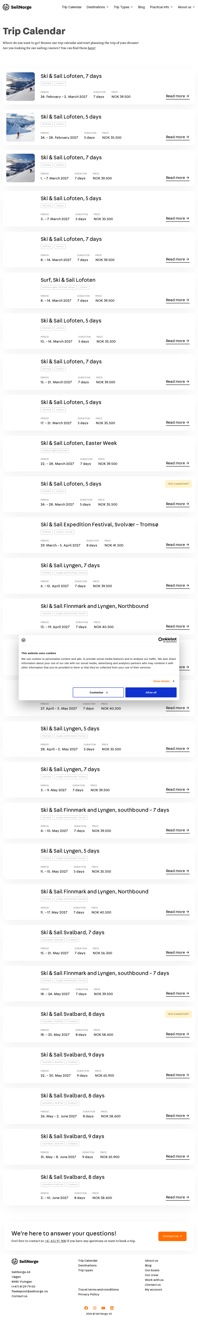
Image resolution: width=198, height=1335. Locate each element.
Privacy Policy (88, 1309)
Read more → (178, 96)
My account (153, 1305)
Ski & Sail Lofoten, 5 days (71, 117)
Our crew (151, 1290)
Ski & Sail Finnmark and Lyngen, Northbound (94, 613)
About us (186, 7)
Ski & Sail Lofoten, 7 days (71, 76)
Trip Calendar (72, 7)
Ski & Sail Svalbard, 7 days (73, 944)
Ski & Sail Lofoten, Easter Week (79, 448)
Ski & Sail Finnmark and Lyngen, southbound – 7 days (105, 820)
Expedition (48, 951)
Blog (141, 7)
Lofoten (60, 83)
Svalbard (72, 951)
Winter (71, 290)
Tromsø (69, 538)
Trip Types (125, 7)
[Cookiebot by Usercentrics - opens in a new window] (161, 640)
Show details (161, 681)
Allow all (151, 692)
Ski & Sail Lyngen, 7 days (70, 572)
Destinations (99, 7)
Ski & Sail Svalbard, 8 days (73, 1026)
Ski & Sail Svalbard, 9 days (72, 1068)
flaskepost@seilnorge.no (30, 1306)
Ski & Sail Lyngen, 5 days (70, 737)
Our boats (152, 1285)
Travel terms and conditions (98, 1305)
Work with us (154, 1295)
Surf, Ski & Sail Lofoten (68, 282)
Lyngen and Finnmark (66, 579)
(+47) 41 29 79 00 (23, 1302)
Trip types (85, 1285)
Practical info (162, 7)
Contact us (19, 1311)
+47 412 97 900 (55, 1256)
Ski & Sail (46, 83)
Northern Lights (49, 290)
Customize (99, 692)
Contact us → (172, 1251)
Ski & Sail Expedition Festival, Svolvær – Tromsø (99, 530)
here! (91, 48)
